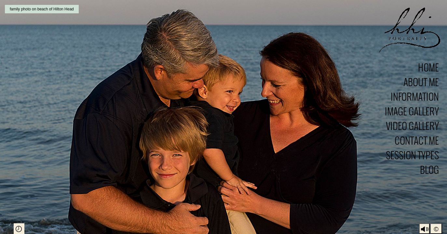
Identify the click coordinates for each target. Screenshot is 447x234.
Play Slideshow (19, 228)
